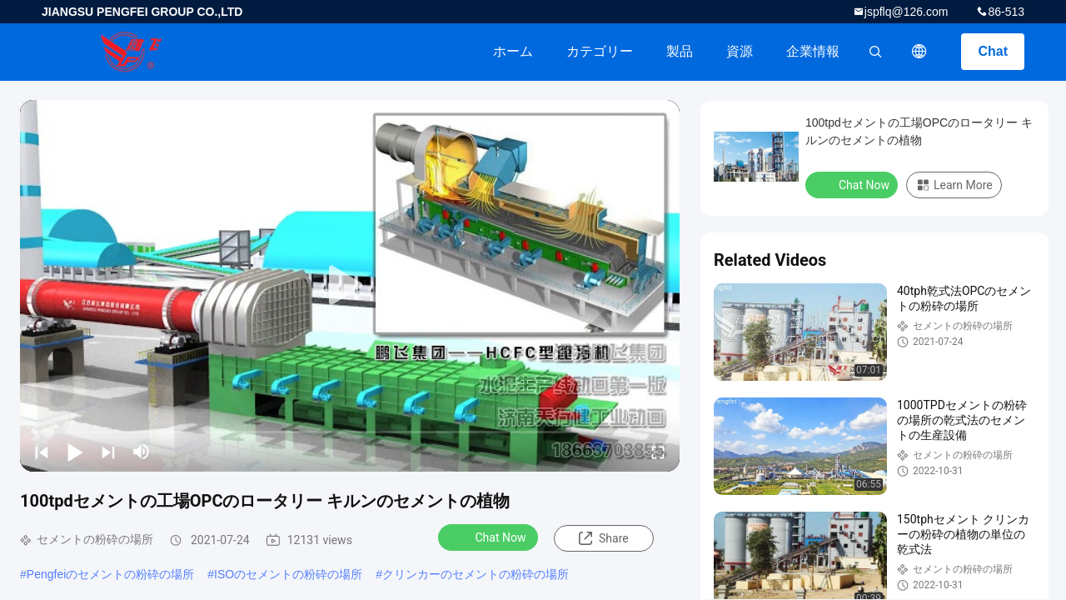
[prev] (41, 451)
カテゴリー (599, 51)
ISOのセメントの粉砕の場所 (288, 574)
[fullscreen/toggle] (658, 451)
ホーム (513, 51)
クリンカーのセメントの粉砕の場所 (475, 574)
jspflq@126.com (906, 11)
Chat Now (490, 536)
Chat (993, 51)
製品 (679, 51)
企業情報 (812, 51)
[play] (350, 286)
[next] (108, 451)
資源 (739, 51)
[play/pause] (75, 451)
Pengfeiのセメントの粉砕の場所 (110, 574)
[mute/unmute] (141, 451)
